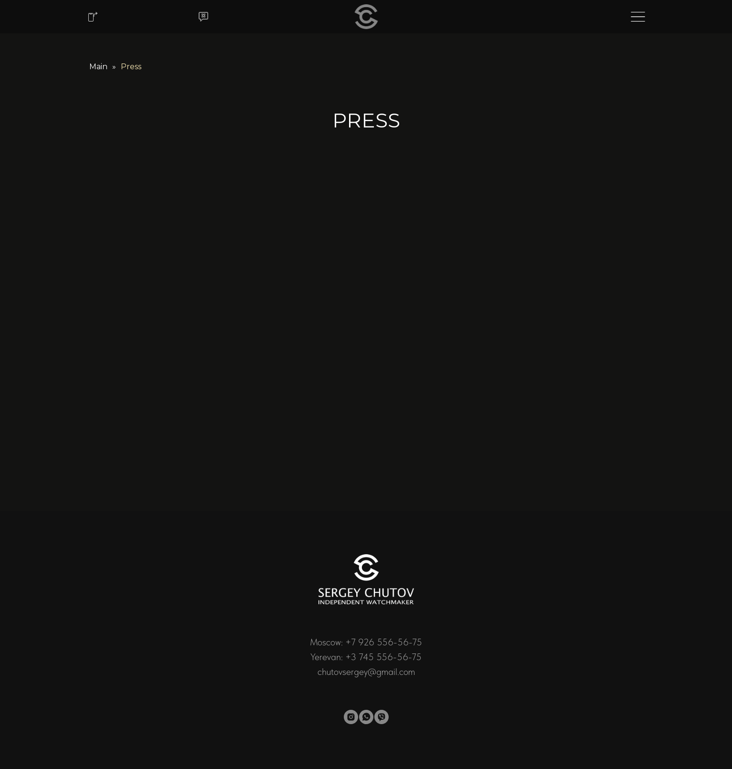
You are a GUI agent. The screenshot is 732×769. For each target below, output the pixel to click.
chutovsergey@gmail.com (366, 671)
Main (98, 66)
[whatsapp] (366, 717)
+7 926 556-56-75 (383, 642)
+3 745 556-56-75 (383, 657)
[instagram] (351, 717)
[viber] (381, 717)
